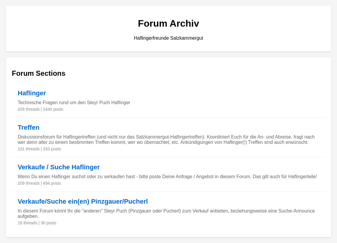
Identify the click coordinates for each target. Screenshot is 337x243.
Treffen (28, 127)
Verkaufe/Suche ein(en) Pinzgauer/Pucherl (83, 201)
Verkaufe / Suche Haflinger (59, 167)
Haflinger (32, 93)
